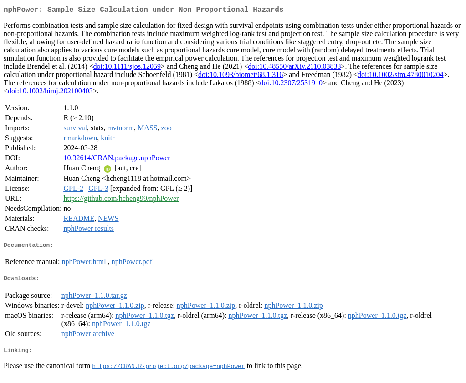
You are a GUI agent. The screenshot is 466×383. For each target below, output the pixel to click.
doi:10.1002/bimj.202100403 (50, 93)
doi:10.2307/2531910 (291, 84)
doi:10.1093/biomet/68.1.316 (240, 76)
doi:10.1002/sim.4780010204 (400, 76)
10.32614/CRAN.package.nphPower (116, 159)
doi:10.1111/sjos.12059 (127, 68)
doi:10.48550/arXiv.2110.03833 (294, 68)
